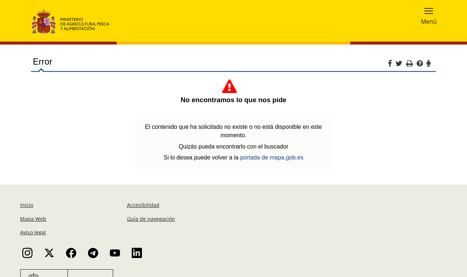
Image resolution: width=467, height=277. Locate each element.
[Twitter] (400, 65)
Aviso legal (33, 232)
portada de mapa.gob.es (271, 157)
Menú (429, 21)
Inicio (26, 204)
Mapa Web (33, 218)
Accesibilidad (143, 204)
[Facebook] (391, 65)
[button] (428, 10)
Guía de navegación (151, 218)
